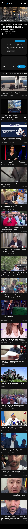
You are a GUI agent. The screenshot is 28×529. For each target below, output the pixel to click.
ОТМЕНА (13, 66)
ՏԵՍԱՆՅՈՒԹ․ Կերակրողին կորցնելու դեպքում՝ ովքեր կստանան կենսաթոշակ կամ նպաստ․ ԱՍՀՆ (14, 140)
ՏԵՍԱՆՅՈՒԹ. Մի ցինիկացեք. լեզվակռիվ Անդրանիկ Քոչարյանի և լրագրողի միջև (12, 295)
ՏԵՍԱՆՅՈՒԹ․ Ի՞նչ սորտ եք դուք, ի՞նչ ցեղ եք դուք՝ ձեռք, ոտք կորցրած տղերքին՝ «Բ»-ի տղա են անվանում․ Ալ (14, 518)
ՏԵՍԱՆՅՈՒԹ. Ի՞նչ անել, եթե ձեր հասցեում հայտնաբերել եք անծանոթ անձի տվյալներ (13, 339)
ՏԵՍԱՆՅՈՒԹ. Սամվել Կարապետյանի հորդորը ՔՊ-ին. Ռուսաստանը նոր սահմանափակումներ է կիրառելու (13, 251)
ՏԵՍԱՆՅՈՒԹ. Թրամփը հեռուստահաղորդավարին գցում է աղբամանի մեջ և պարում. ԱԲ (14, 318)
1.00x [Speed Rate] (16, 20)
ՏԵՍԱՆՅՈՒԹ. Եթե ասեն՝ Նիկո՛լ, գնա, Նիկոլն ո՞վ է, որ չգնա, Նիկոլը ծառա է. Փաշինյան (14, 273)
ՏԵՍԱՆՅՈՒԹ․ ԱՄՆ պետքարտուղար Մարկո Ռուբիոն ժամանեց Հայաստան (13, 92)
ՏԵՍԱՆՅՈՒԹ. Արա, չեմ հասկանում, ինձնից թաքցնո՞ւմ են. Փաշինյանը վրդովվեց (12, 405)
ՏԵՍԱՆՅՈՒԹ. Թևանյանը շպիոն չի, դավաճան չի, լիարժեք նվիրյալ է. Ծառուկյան (13, 228)
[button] (25, 3)
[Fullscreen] (26, 20)
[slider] (8, 20)
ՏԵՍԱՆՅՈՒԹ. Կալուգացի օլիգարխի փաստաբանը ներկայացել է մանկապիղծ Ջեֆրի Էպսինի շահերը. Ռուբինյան (12, 473)
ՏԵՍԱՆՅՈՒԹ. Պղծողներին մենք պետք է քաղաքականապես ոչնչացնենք (11, 450)
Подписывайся (20, 41)
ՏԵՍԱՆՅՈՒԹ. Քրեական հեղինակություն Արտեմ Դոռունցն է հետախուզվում (14, 361)
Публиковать (21, 66)
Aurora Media (7, 41)
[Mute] (21, 20)
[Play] (2, 20)
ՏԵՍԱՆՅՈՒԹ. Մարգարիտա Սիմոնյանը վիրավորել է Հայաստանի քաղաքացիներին (13, 161)
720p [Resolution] (23, 20)
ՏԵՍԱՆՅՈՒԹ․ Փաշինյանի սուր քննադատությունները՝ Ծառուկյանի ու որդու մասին (13, 117)
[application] (14, 14)
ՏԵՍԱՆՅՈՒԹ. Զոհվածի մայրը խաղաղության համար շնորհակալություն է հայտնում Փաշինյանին (13, 206)
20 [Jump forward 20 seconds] (18, 20)
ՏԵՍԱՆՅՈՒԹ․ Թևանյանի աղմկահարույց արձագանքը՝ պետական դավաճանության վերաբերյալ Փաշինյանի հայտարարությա (13, 495)
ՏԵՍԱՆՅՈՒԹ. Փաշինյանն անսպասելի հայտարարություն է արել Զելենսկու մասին (13, 428)
